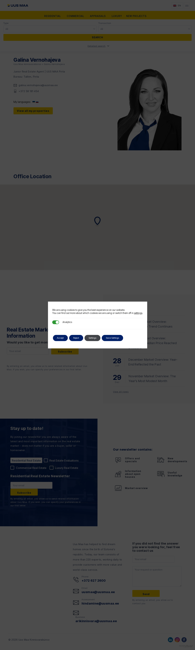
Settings (100, 337)
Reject (80, 337)
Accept (62, 337)
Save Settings (123, 337)
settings (138, 313)
